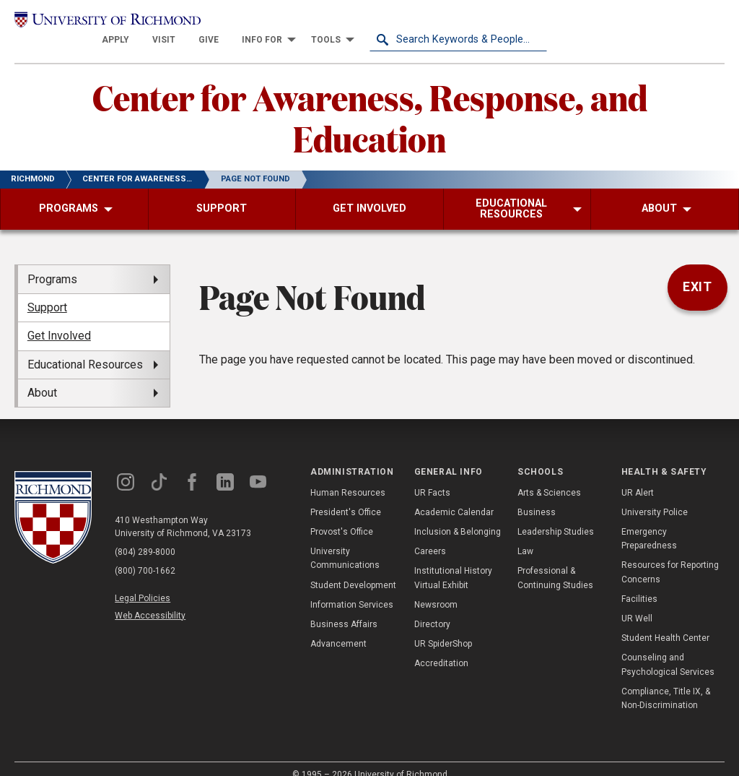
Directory (432, 608)
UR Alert (637, 476)
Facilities (639, 582)
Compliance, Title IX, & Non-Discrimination (665, 682)
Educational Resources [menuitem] (85, 348)
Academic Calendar (454, 496)
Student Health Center (665, 621)
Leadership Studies (555, 515)
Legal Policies (142, 582)
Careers (430, 535)
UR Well (636, 602)
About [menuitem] (42, 376)
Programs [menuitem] (52, 263)
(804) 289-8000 (145, 536)
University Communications (345, 542)
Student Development (353, 569)
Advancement (338, 627)
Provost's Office (341, 515)
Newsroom (436, 588)
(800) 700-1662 (145, 555)
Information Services (351, 588)
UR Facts (432, 476)
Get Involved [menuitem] (59, 320)
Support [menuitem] (47, 291)
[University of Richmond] (103, 23)
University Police (654, 496)
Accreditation (441, 647)
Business (536, 496)
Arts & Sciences (549, 476)
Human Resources (347, 476)
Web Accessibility (150, 599)
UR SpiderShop (443, 627)
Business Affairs (343, 608)
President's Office (345, 496)
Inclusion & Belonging (457, 515)
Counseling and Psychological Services (667, 648)
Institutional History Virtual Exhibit (453, 562)
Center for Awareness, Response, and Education (369, 100)
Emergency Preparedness (649, 522)
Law (525, 535)
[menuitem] (293, 23)
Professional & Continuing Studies (555, 562)
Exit (698, 271)
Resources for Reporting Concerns (670, 556)
